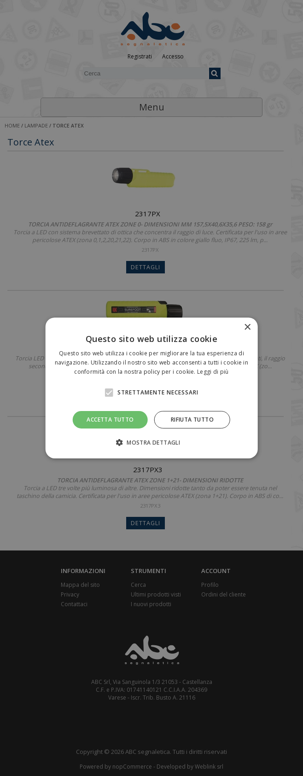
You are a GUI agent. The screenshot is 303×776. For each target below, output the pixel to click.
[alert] (151, 388)
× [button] (247, 327)
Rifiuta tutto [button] (192, 419)
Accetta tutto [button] (110, 419)
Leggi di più (213, 372)
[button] (151, 442)
